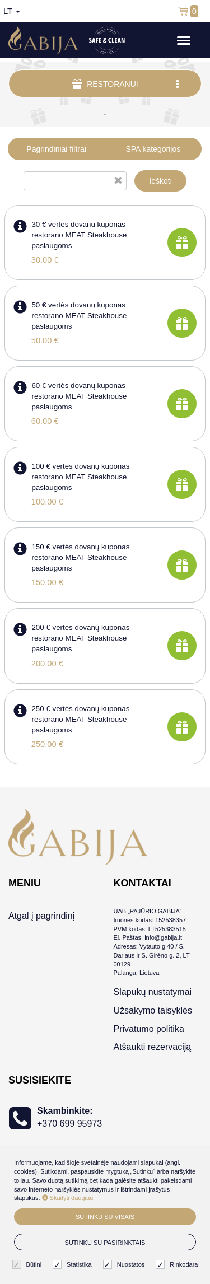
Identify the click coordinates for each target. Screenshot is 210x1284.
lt (11, 11)
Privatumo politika (149, 1029)
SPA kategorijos (152, 148)
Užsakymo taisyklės (153, 1010)
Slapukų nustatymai (153, 992)
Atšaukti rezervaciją (153, 1047)
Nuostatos (125, 1264)
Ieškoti (160, 180)
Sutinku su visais (105, 1216)
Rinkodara (178, 1264)
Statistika (73, 1264)
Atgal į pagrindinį (41, 916)
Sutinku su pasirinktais (105, 1242)
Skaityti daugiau (68, 1197)
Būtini (28, 1264)
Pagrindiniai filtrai (56, 148)
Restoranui (126, 83)
